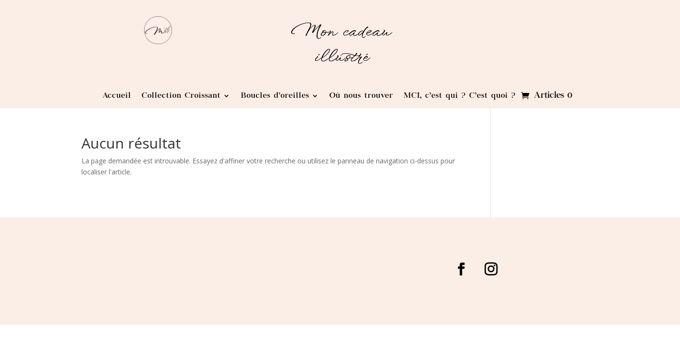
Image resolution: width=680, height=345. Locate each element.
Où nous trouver (361, 96)
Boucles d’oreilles (275, 96)
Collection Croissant (181, 96)
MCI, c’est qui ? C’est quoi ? (460, 96)
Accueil (116, 96)
